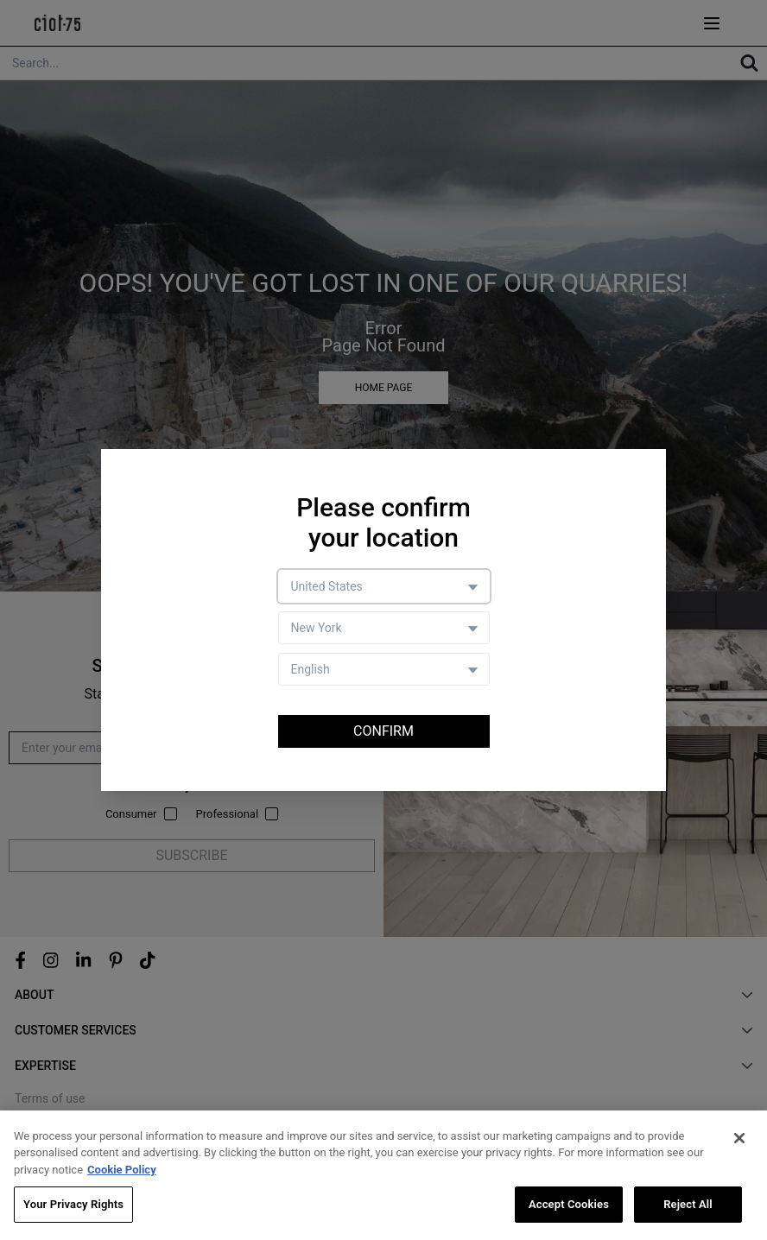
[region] (383, 1175)
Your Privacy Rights (73, 1204)
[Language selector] (384, 669)
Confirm (383, 731)
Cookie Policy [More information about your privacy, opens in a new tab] (121, 1169)
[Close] (739, 1138)
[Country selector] (384, 586)
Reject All (688, 1204)
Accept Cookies (569, 1204)
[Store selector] (384, 627)
